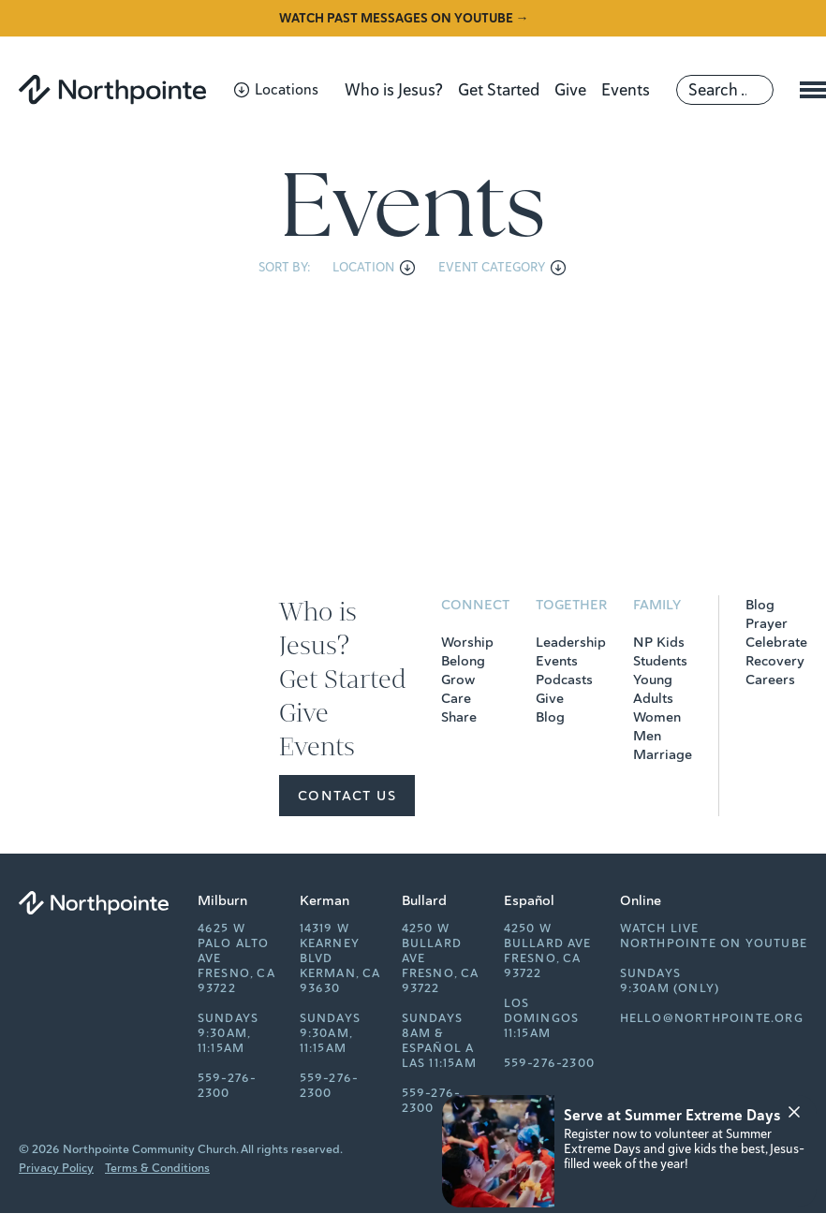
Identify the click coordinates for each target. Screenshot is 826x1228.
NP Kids (659, 642)
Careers (770, 679)
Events (625, 90)
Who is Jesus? (394, 90)
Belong (463, 660)
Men (647, 735)
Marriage (662, 754)
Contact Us (347, 795)
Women (657, 717)
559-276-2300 (228, 1086)
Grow (458, 679)
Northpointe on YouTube (713, 943)
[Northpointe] (112, 89)
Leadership (571, 642)
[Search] (725, 90)
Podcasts (564, 679)
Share (459, 717)
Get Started (498, 90)
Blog (550, 717)
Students (660, 660)
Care (456, 698)
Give (570, 90)
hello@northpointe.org (712, 1018)
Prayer (766, 623)
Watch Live (660, 928)
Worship (467, 642)
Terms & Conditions (157, 1168)
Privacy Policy (56, 1168)
